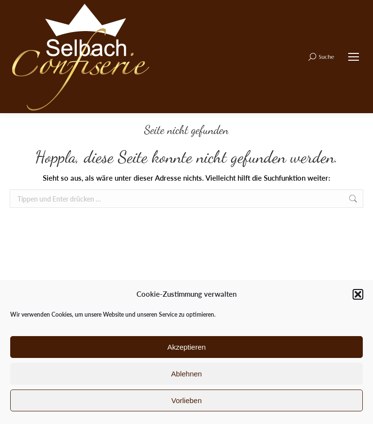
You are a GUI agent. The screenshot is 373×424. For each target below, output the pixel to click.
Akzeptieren (186, 347)
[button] (358, 294)
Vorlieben (186, 400)
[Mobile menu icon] (353, 57)
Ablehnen (186, 374)
